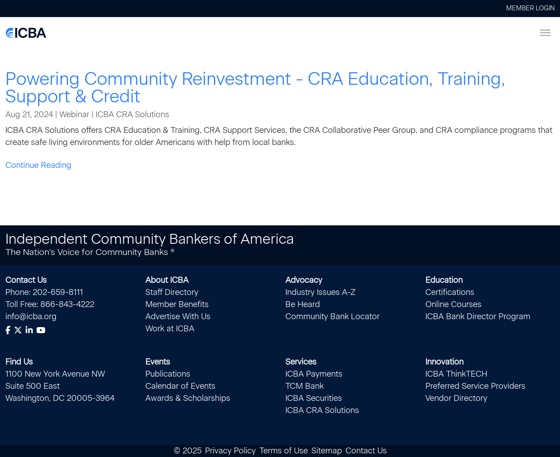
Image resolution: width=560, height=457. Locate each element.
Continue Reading (38, 165)
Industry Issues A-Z (320, 292)
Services (300, 362)
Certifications (449, 292)
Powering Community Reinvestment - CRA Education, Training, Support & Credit (255, 87)
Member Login (530, 8)
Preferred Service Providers (475, 386)
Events (157, 362)
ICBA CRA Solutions (322, 410)
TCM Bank (304, 386)
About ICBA (166, 280)
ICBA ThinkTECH (456, 374)
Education (444, 280)
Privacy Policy (230, 451)
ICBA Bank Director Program (477, 316)
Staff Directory (171, 292)
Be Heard (302, 304)
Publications (167, 374)
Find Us (19, 362)
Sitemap (326, 451)
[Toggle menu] (545, 33)
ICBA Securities (313, 398)
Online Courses (453, 304)
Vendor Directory (456, 398)
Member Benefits (177, 304)
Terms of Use (283, 451)
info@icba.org (31, 316)
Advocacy (303, 280)
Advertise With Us (177, 316)
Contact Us (26, 280)
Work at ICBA (169, 329)
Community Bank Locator (332, 316)
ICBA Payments (313, 374)
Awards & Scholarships (187, 398)
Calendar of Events (180, 386)
